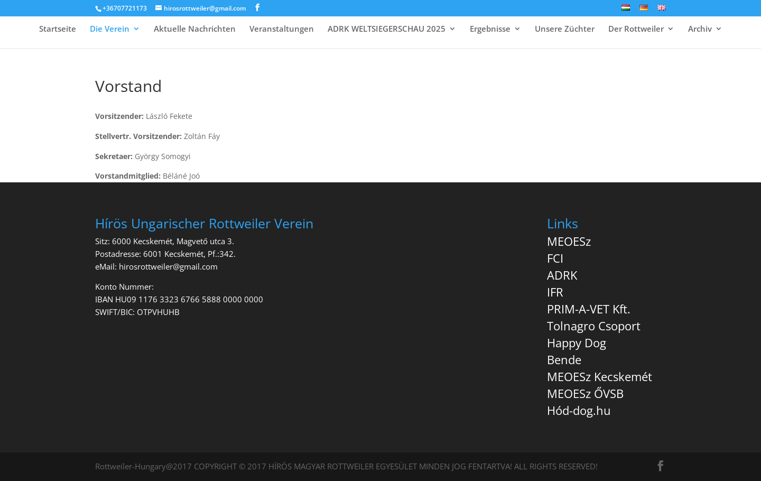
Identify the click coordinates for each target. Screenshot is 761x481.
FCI (555, 258)
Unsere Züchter (565, 29)
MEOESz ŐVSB (585, 393)
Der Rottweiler (636, 29)
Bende (564, 359)
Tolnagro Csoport (594, 326)
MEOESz (569, 241)
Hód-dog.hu (579, 410)
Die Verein (109, 29)
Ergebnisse (490, 29)
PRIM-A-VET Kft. (588, 309)
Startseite (57, 29)
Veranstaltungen (281, 29)
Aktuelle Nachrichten (195, 29)
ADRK (562, 275)
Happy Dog (576, 342)
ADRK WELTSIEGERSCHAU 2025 (387, 29)
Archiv (700, 29)
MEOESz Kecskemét (599, 376)
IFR (555, 292)
